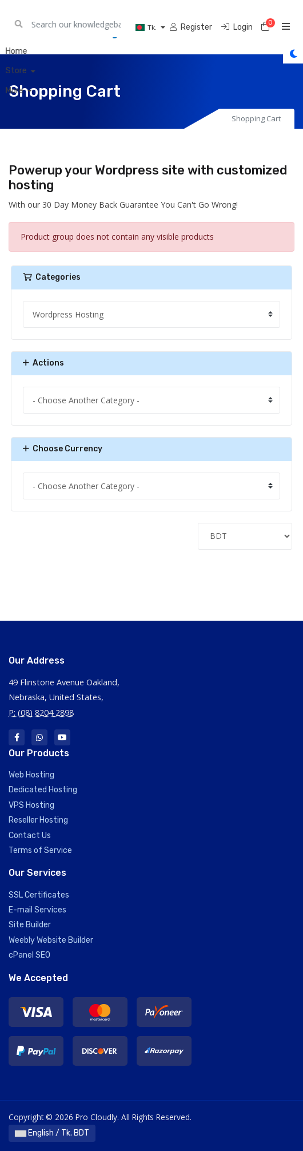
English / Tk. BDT (52, 1133)
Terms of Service (40, 850)
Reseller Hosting (38, 820)
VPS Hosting (31, 805)
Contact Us (30, 835)
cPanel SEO (29, 955)
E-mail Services (37, 910)
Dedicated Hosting (43, 790)
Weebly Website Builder (51, 940)
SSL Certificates (39, 895)
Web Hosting (31, 775)
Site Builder (30, 925)
